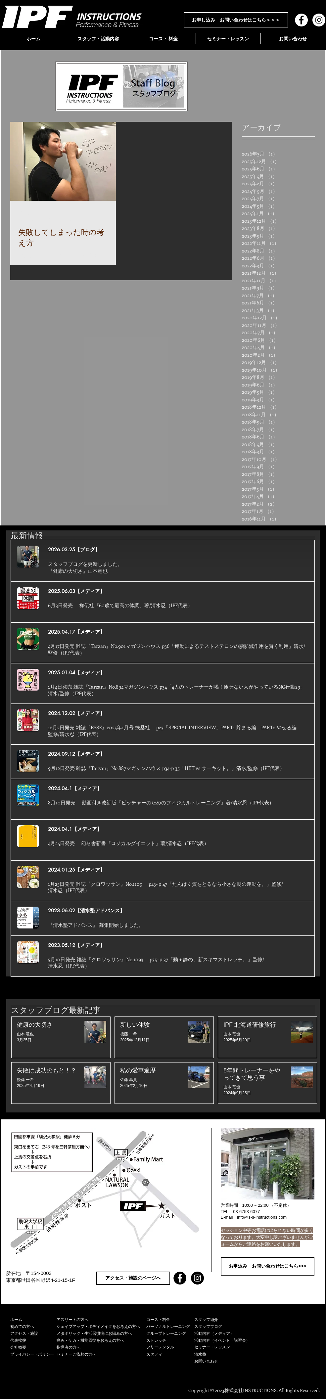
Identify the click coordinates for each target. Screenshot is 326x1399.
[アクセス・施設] (33, 1333)
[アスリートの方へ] (101, 1319)
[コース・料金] (170, 1319)
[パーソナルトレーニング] (170, 1326)
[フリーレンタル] (170, 1347)
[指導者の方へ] (101, 1347)
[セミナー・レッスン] (225, 1347)
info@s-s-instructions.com (262, 1217)
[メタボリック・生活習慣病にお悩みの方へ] (101, 1333)
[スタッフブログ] (225, 1326)
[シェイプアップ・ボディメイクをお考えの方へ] (101, 1326)
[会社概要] (33, 1347)
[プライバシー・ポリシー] (33, 1354)
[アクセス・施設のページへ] (133, 1278)
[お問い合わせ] (225, 1361)
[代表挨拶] (33, 1340)
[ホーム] (33, 1319)
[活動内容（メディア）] (225, 1333)
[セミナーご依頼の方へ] (101, 1354)
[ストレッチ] (170, 1340)
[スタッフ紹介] (225, 1319)
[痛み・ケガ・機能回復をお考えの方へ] (101, 1340)
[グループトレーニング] (170, 1333)
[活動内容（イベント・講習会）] (225, 1340)
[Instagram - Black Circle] (197, 1278)
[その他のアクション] (107, 216)
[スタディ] (170, 1354)
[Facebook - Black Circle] (179, 1278)
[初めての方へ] (33, 1326)
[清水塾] (225, 1354)
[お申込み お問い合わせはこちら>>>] (267, 1266)
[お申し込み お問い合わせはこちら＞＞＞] (236, 19)
